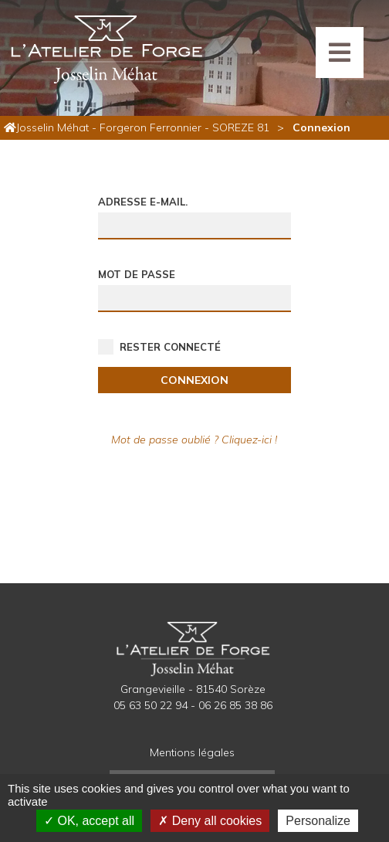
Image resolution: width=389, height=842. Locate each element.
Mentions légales (192, 752)
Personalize (318, 820)
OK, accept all (89, 820)
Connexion (194, 380)
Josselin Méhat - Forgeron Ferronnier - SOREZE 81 (142, 127)
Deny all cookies (210, 820)
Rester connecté (170, 347)
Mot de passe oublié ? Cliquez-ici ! (194, 439)
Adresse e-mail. (143, 201)
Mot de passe (136, 274)
